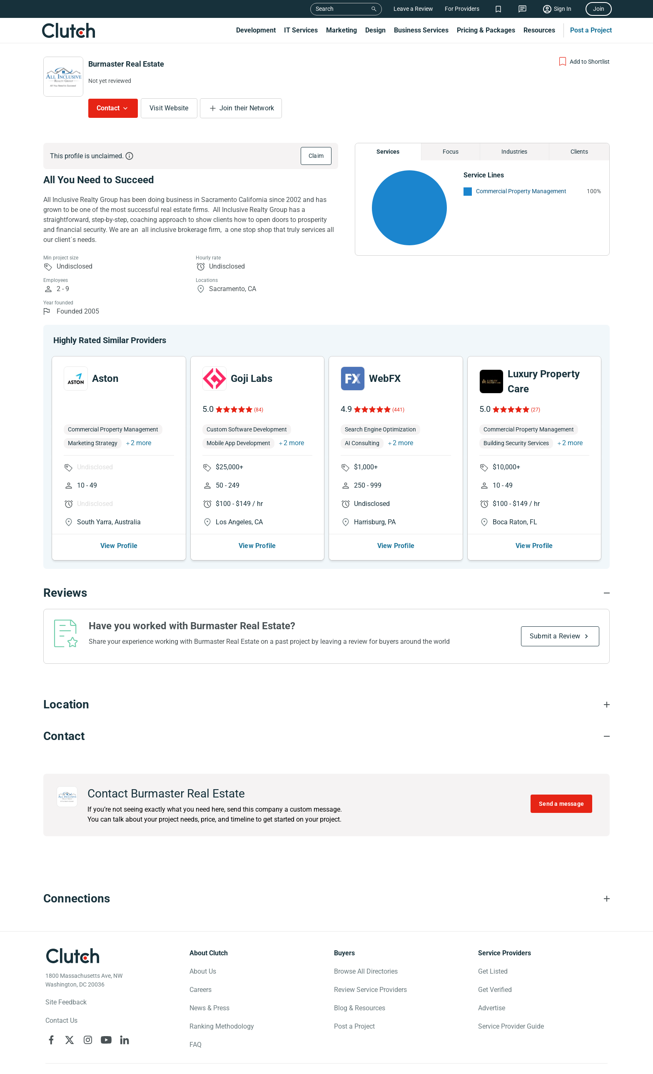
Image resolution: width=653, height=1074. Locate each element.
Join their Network (246, 108)
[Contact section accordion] (326, 736)
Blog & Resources (359, 1008)
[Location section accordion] (326, 704)
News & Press (209, 1008)
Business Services (421, 30)
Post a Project (591, 30)
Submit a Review (555, 636)
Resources (539, 30)
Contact (108, 108)
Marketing (341, 30)
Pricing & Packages (486, 30)
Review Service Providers (370, 990)
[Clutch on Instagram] (88, 1040)
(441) (398, 410)
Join (598, 8)
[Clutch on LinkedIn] (124, 1040)
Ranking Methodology (221, 1026)
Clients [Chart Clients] (579, 151)
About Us (202, 971)
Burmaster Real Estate (126, 64)
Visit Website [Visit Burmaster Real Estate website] (169, 108)
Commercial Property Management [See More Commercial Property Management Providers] (521, 191)
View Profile (118, 546)
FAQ (195, 1045)
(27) (535, 410)
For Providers (462, 8)
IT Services (301, 30)
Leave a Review (413, 8)
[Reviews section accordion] (326, 593)
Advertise (491, 1008)
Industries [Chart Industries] (514, 151)
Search (325, 8)
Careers (200, 990)
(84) (258, 410)
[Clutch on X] (69, 1040)
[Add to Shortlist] (584, 62)
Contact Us (61, 1020)
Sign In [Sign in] (562, 8)
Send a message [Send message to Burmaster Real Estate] (561, 803)
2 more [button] (141, 443)
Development (256, 30)
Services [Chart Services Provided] (387, 151)
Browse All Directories (366, 971)
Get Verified (495, 990)
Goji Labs (251, 378)
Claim (316, 155)
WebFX (385, 378)
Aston (105, 378)
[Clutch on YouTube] (106, 1040)
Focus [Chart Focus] (451, 151)
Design (375, 30)
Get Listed (493, 971)
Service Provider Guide (511, 1026)
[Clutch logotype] (72, 955)
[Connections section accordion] (326, 899)
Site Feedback (66, 1002)
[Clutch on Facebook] (51, 1040)
